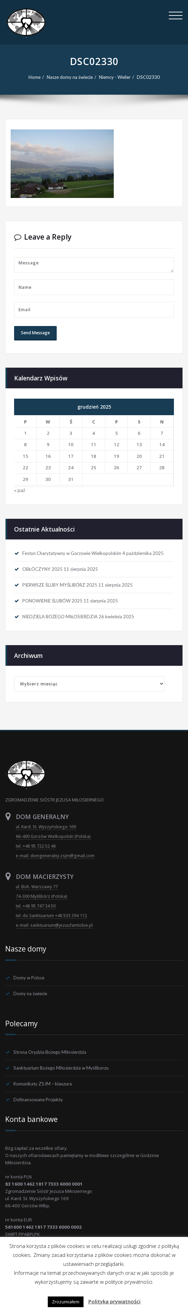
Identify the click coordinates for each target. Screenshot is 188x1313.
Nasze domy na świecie (70, 77)
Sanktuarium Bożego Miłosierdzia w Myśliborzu (61, 1068)
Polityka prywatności (114, 1301)
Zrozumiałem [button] (65, 1302)
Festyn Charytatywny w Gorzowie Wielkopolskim (71, 553)
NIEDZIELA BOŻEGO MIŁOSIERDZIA (60, 616)
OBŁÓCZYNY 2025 (42, 569)
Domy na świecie (30, 993)
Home (35, 77)
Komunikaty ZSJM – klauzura (42, 1083)
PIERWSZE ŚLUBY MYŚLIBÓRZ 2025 (59, 585)
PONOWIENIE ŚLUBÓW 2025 (52, 600)
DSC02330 (148, 77)
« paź (19, 490)
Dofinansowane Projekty (38, 1099)
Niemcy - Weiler (115, 77)
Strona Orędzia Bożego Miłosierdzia (49, 1052)
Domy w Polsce (28, 977)
